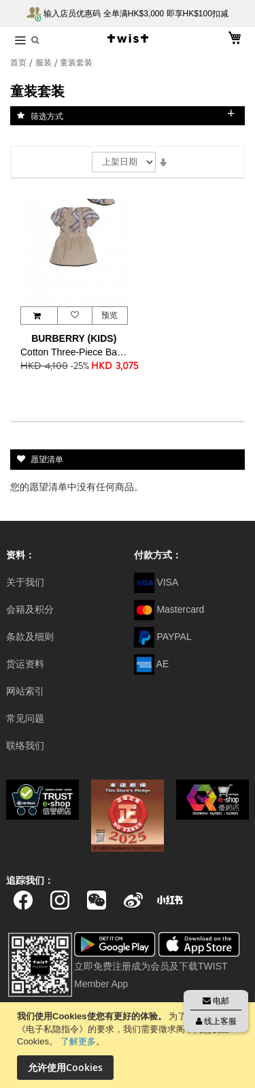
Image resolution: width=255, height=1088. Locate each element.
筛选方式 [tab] (47, 115)
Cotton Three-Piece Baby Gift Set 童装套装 (74, 352)
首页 (19, 62)
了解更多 (78, 1041)
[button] (74, 315)
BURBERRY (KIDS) (73, 338)
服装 (44, 62)
